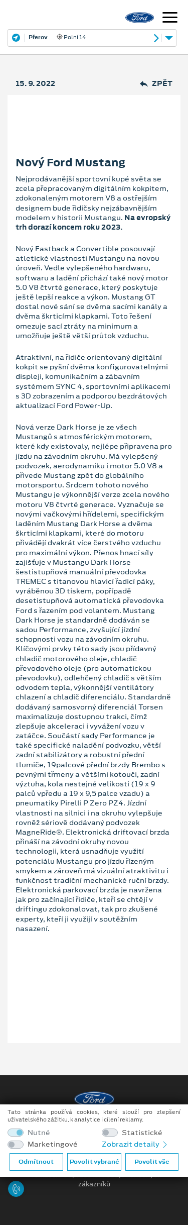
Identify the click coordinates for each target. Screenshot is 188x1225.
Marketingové (53, 1144)
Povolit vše (151, 1162)
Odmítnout (36, 1162)
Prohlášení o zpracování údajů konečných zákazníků (94, 1180)
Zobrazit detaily (135, 1144)
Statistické (142, 1133)
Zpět (156, 83)
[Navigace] (170, 19)
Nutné (39, 1133)
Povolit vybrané (94, 1162)
